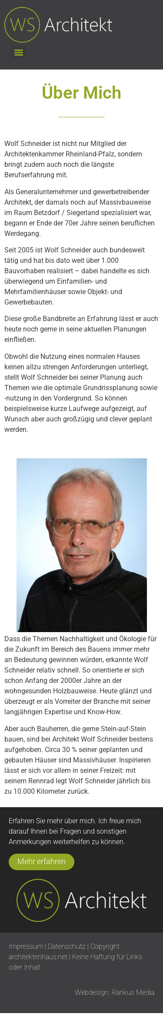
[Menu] (19, 52)
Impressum (26, 946)
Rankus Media (133, 992)
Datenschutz (67, 946)
